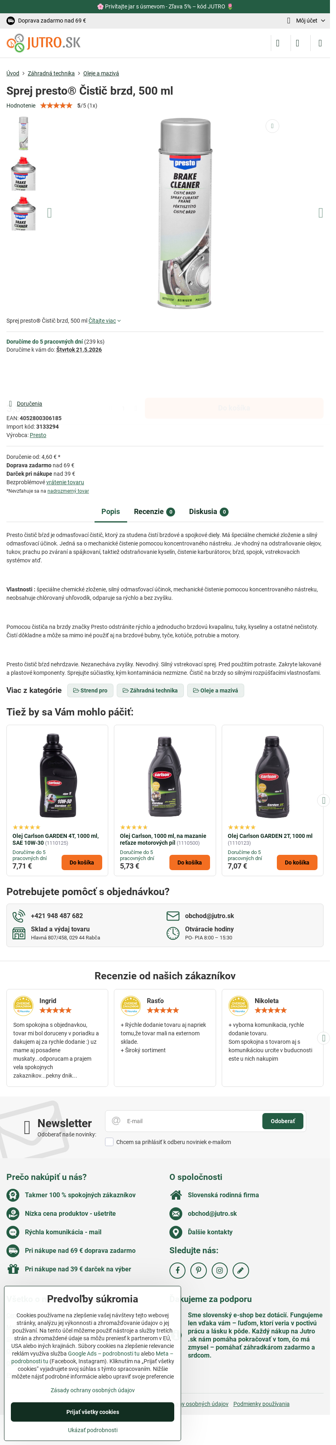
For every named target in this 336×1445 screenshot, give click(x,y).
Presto (38, 435)
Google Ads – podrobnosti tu (104, 1353)
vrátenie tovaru (65, 482)
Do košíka (234, 376)
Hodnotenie (20, 105)
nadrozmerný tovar (68, 491)
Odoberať (283, 1121)
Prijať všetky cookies (92, 1412)
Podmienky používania (261, 1404)
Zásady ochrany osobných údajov (186, 1404)
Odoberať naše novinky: (66, 1134)
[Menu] (320, 43)
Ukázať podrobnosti (92, 1430)
